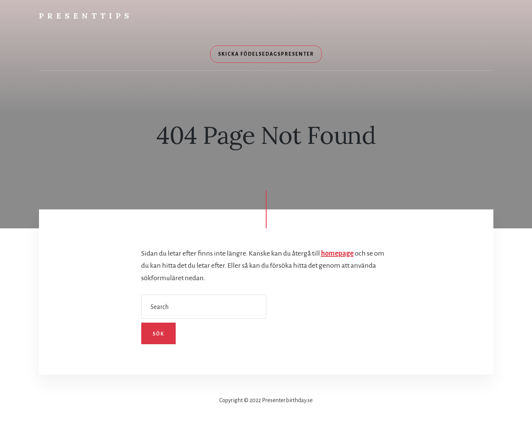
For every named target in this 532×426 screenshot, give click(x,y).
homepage (337, 253)
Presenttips (86, 15)
